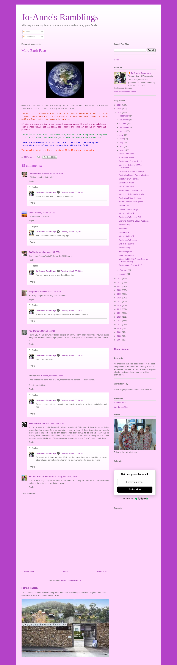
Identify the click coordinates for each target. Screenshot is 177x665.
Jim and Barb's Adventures (41, 476)
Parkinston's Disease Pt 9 (130, 217)
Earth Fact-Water (126, 183)
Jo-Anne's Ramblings (60, 17)
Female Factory (30, 587)
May (121, 143)
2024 (119, 112)
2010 (119, 328)
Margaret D (34, 291)
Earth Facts (124, 232)
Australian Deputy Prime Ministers (134, 175)
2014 (119, 313)
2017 (119, 301)
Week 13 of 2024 (126, 154)
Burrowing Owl (125, 251)
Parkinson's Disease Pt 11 (130, 161)
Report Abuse (121, 349)
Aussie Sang (124, 225)
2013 (119, 317)
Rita (31, 331)
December (124, 116)
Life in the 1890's (126, 244)
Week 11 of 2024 (126, 213)
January (123, 274)
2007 (119, 340)
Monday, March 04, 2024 (52, 173)
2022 (119, 282)
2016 (119, 305)
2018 (119, 298)
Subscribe (135, 489)
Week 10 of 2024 (126, 236)
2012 (119, 321)
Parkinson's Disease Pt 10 (130, 190)
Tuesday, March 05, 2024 (72, 192)
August (122, 131)
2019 (119, 294)
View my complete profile (125, 92)
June (121, 139)
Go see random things (128, 209)
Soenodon (123, 228)
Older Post (102, 571)
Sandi (31, 213)
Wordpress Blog (121, 407)
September (124, 127)
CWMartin (33, 252)
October (123, 123)
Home (65, 571)
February (123, 270)
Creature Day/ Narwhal (129, 179)
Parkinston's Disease (128, 240)
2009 (119, 332)
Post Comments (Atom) (71, 580)
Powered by (135, 498)
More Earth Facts (126, 255)
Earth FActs (124, 206)
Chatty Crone (35, 173)
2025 (119, 109)
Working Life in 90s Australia (131, 194)
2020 (119, 290)
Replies (35, 187)
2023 (119, 278)
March (122, 150)
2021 (119, 286)
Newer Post (29, 571)
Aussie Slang (124, 247)
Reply (31, 181)
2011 (119, 324)
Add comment (29, 493)
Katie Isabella (35, 423)
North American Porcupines (131, 202)
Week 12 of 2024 (126, 186)
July (121, 135)
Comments (29, 37)
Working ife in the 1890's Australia (133, 221)
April (121, 146)
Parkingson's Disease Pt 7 (130, 265)
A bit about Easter (127, 157)
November (124, 120)
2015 (119, 309)
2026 (119, 105)
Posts (26, 32)
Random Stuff (120, 403)
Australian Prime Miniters (130, 198)
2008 (119, 336)
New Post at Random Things (131, 171)
